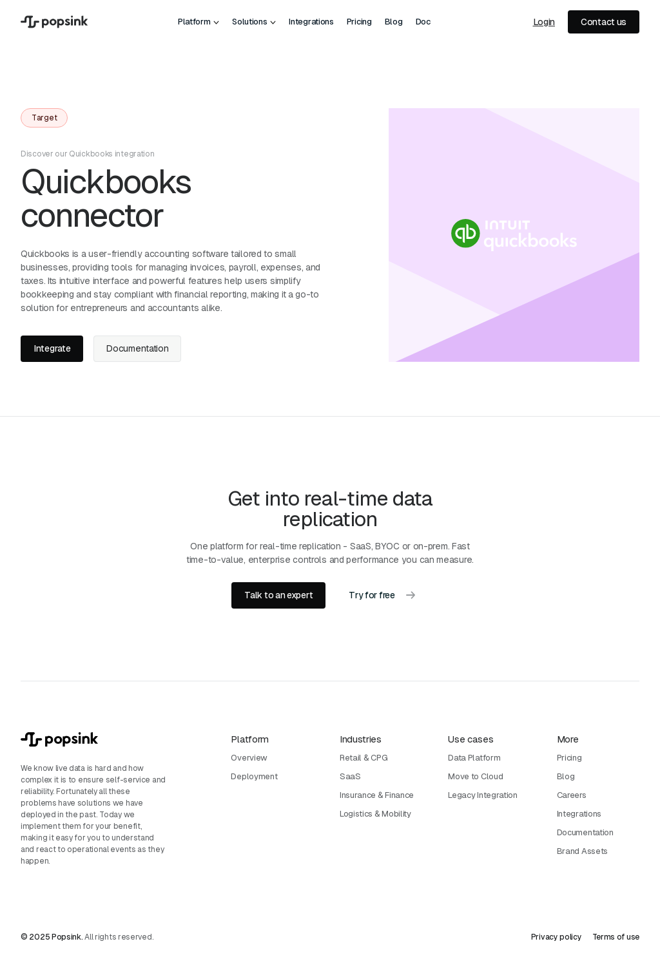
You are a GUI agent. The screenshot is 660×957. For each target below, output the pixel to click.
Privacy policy (556, 937)
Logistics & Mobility (375, 814)
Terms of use (615, 937)
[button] (198, 21)
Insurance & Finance (377, 795)
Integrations (311, 21)
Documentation (585, 832)
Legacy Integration (483, 795)
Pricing (359, 21)
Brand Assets (582, 851)
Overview (249, 758)
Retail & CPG (363, 758)
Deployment (254, 776)
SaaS (350, 776)
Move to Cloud (475, 776)
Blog (394, 21)
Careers (572, 795)
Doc (423, 21)
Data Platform (474, 758)
